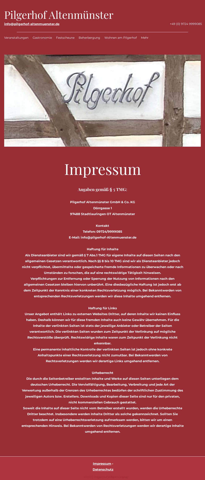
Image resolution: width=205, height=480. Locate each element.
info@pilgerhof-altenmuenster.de (31, 24)
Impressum (102, 464)
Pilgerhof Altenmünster (58, 15)
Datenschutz (103, 469)
